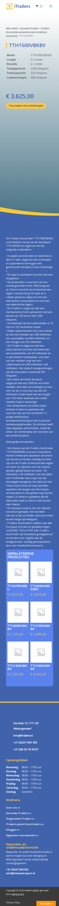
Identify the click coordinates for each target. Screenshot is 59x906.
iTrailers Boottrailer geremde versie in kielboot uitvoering (27, 32)
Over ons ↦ (13, 807)
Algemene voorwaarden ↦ (22, 835)
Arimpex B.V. (17, 894)
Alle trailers (12, 28)
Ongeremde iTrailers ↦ (20, 818)
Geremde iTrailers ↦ (18, 813)
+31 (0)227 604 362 (17, 869)
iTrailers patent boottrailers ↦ (25, 824)
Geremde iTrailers (29, 28)
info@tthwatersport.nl (20, 873)
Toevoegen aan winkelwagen (26, 105)
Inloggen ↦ (12, 829)
